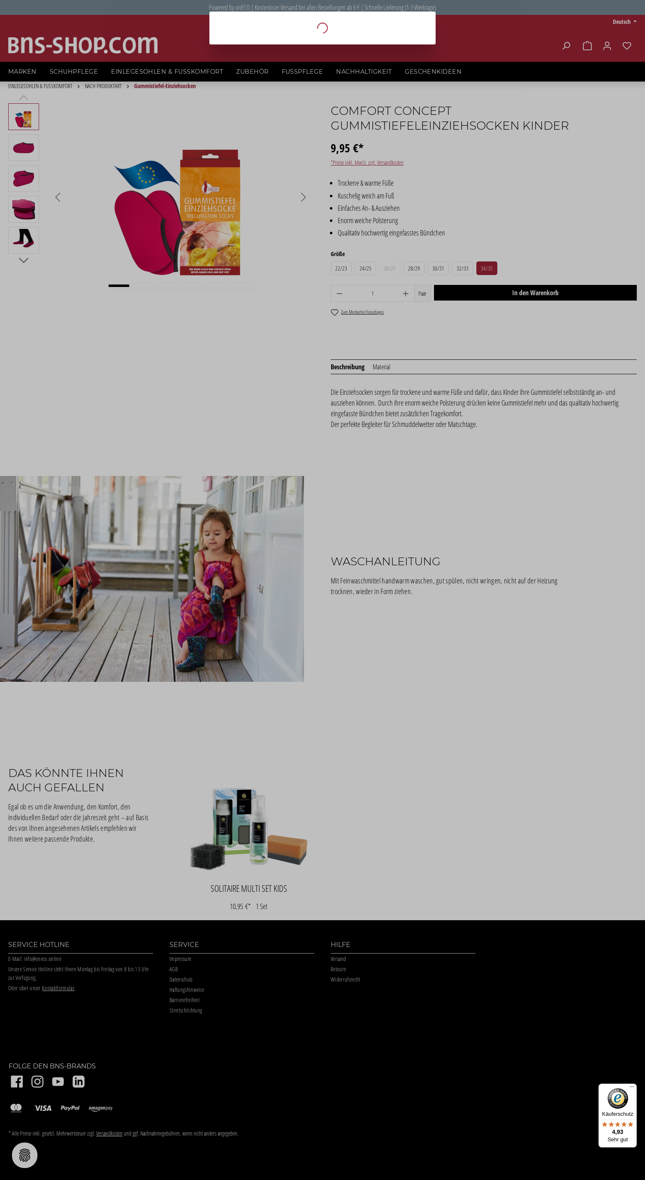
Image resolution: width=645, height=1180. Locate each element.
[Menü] (632, 1089)
